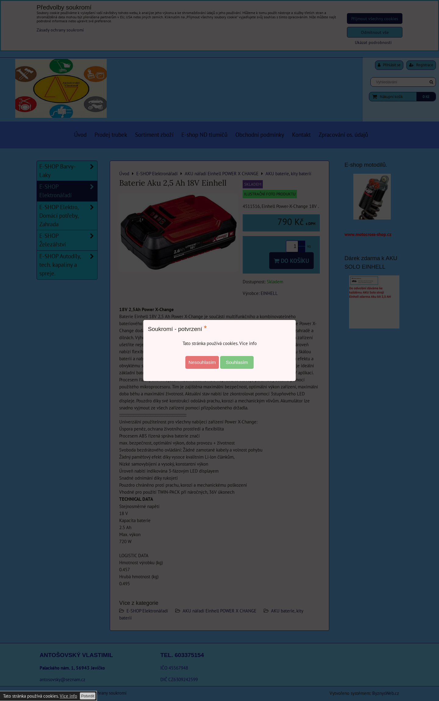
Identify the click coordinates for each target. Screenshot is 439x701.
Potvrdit (87, 696)
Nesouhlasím (202, 362)
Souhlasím (237, 362)
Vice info (68, 696)
